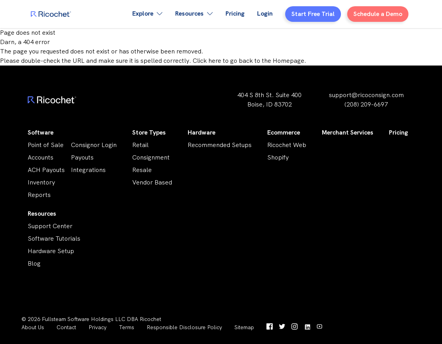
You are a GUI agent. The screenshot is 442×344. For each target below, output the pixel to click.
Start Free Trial (313, 14)
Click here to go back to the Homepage (248, 61)
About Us (32, 327)
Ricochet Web (286, 145)
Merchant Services (347, 132)
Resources (42, 213)
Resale (142, 170)
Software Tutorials (54, 238)
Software (40, 132)
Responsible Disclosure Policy (184, 327)
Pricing (235, 13)
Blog (34, 263)
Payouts (82, 157)
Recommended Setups (220, 145)
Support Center (50, 226)
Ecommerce (283, 132)
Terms (126, 327)
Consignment (151, 157)
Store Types (149, 132)
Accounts (40, 157)
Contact (66, 327)
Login (265, 13)
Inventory (41, 182)
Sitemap (244, 327)
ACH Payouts (46, 170)
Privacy (98, 327)
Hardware (201, 132)
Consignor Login (94, 145)
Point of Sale (46, 145)
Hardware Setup (51, 251)
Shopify (278, 157)
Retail (140, 145)
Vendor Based (152, 182)
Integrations (88, 170)
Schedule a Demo (377, 14)
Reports (39, 195)
